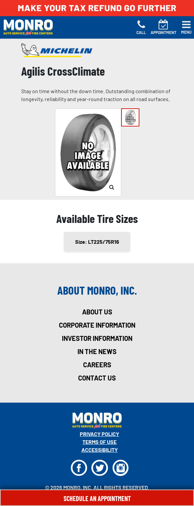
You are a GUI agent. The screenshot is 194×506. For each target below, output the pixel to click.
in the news (97, 351)
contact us (97, 378)
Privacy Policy (99, 434)
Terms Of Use (99, 442)
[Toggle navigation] (186, 27)
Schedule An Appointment (97, 498)
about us (97, 312)
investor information (97, 338)
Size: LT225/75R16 (97, 241)
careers (97, 365)
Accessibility (99, 450)
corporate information (97, 325)
